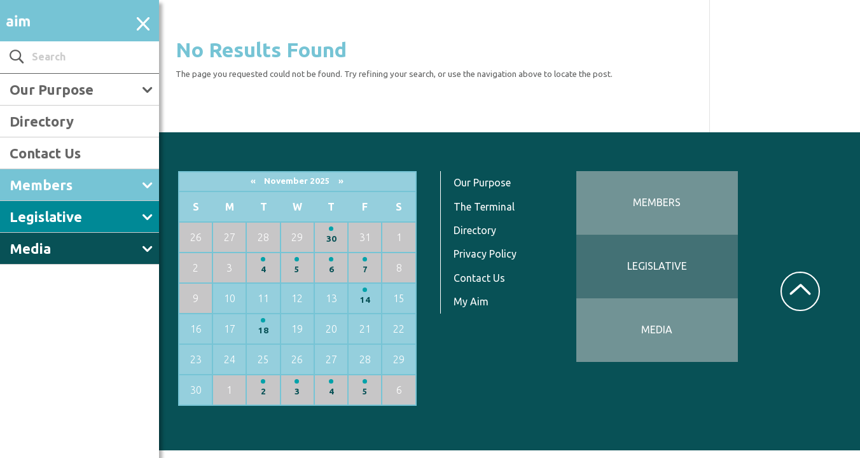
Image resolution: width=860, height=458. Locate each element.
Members (41, 185)
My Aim (471, 301)
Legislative (46, 217)
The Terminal (484, 206)
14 (365, 300)
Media (30, 248)
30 (331, 239)
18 (263, 330)
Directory (42, 121)
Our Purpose (52, 89)
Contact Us (45, 153)
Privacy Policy (485, 254)
